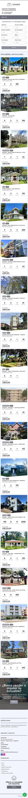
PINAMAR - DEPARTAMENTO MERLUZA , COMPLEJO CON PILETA (14, 152)
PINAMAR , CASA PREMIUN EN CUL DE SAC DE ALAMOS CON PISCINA (14, 225)
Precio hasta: (18, 40)
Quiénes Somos (5, 769)
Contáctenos (4, 771)
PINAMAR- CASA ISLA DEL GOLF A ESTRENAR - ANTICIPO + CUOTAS (14, 79)
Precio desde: (4, 40)
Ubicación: (3, 24)
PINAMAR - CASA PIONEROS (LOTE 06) (11, 663)
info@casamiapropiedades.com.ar (9, 10)
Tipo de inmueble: (19, 24)
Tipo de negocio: (19, 29)
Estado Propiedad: (5, 29)
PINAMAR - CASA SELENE (8, 115)
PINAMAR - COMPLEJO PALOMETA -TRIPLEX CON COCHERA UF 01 (14, 298)
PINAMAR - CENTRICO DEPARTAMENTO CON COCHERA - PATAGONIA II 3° (14, 261)
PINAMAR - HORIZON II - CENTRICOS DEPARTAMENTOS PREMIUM (14, 407)
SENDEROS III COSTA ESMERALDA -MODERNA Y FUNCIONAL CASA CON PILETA (14, 480)
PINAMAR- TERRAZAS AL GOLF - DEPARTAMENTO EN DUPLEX (14, 444)
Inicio (2, 763)
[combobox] (21, 27)
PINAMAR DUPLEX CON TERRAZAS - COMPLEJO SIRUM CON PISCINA (14, 334)
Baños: (16, 35)
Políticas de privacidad (7, 773)
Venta (2, 765)
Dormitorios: (4, 35)
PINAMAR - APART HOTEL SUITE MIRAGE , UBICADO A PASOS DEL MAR (14, 517)
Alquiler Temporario (6, 767)
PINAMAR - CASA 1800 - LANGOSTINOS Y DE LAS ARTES (14, 553)
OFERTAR (14, 702)
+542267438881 (7, 13)
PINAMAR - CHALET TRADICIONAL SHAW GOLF (13, 371)
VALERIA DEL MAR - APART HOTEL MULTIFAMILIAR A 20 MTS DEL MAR (14, 590)
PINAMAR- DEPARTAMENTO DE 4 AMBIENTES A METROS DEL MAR (14, 626)
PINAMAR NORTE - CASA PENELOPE (11, 188)
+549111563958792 (8, 12)
